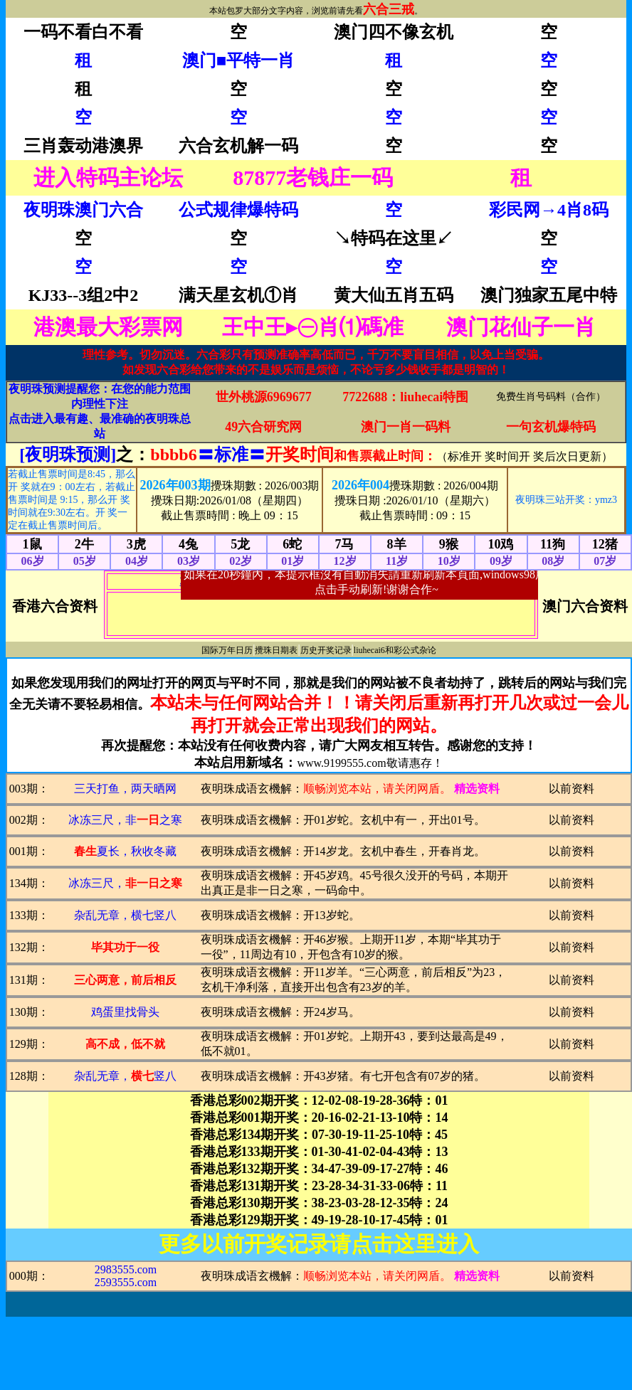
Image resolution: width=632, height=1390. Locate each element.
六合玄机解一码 (238, 146)
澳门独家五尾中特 (548, 295)
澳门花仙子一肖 (521, 327)
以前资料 (571, 788)
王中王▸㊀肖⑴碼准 (313, 327)
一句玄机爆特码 (551, 427)
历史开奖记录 (326, 650)
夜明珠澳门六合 (83, 210)
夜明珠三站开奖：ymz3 (566, 499)
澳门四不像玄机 (393, 32)
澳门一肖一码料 (406, 427)
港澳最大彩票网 (108, 327)
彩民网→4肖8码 (549, 210)
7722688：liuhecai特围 (405, 397)
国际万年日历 (227, 650)
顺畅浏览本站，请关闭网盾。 (377, 788)
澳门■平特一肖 (238, 60)
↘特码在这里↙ (393, 238)
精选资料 (477, 788)
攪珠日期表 (276, 650)
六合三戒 (388, 9)
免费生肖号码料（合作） (551, 396)
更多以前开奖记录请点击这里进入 (319, 1244)
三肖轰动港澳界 (83, 146)
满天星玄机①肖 (238, 295)
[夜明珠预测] (67, 454)
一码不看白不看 (83, 32)
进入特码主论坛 (108, 177)
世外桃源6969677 (264, 397)
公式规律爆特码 (238, 210)
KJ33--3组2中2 (83, 295)
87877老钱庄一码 (313, 177)
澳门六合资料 (585, 606)
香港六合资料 (55, 606)
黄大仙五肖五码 (393, 295)
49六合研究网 (263, 427)
